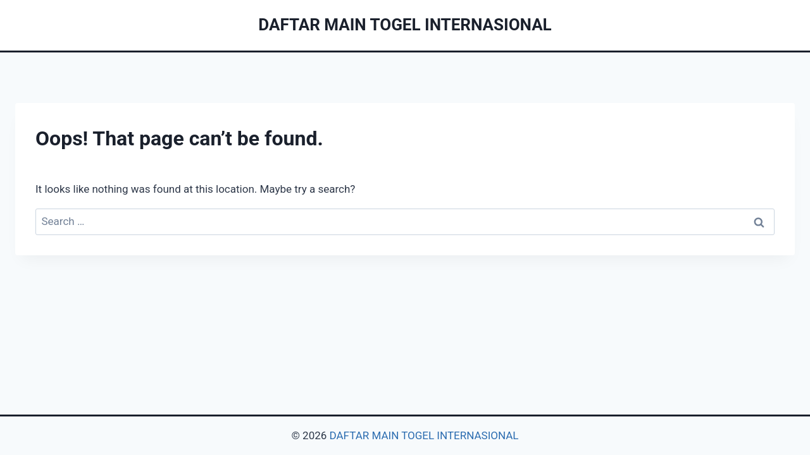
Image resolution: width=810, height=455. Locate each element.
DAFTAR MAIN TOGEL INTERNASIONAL (424, 435)
